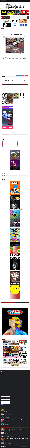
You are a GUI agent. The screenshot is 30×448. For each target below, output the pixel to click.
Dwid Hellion (22, 55)
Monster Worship (7, 53)
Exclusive (18, 36)
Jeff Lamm (19, 56)
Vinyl (22, 37)
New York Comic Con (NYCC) (9, 37)
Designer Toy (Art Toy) (13, 36)
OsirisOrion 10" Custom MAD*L (8, 423)
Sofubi (17, 37)
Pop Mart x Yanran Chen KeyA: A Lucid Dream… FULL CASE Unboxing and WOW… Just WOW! (16, 416)
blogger (24, 84)
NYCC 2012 (14, 37)
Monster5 (3, 56)
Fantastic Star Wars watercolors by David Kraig (10, 435)
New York (5, 37)
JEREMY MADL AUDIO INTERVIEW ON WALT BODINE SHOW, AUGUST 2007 (14, 413)
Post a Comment (4, 87)
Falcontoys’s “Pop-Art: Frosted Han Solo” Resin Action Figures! (13, 442)
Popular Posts (22, 302)
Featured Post (8, 302)
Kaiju (19, 36)
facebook (27, 84)
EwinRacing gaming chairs (19, 209)
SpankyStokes (19, 37)
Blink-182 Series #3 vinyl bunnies (8, 432)
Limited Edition (22, 36)
